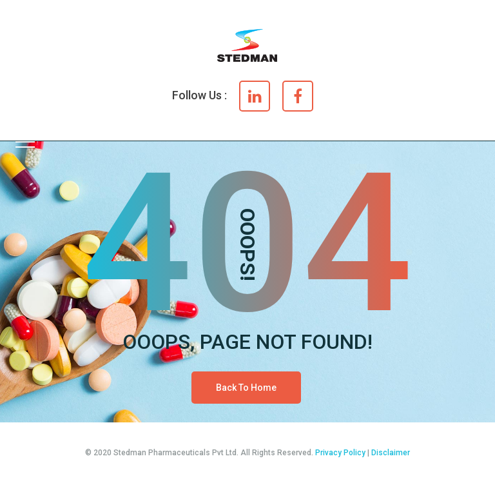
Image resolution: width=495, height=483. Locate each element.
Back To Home (246, 387)
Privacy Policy (340, 452)
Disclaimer (390, 452)
